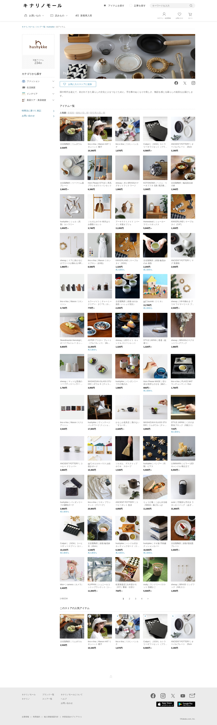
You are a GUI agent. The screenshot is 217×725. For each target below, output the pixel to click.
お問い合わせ (28, 116)
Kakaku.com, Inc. (188, 719)
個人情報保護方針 (51, 717)
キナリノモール (28, 27)
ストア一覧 (40, 27)
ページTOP (110, 676)
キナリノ (26, 699)
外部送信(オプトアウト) (72, 717)
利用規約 (36, 717)
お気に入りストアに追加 (80, 84)
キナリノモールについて (72, 694)
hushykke (50, 27)
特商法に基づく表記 (31, 110)
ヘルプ (64, 699)
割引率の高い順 (97, 113)
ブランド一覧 (48, 694)
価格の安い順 (82, 113)
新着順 (71, 113)
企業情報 (25, 717)
